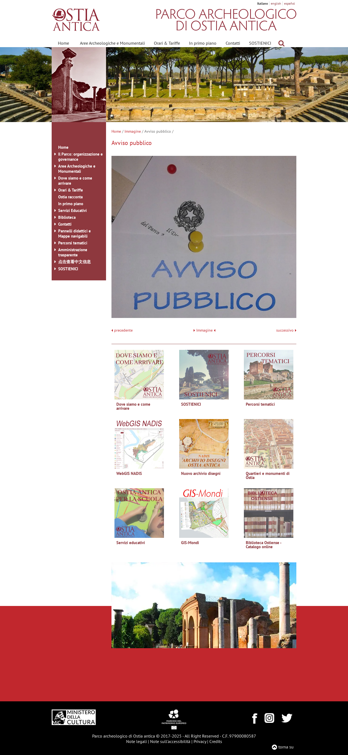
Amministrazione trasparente (72, 252)
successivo (286, 330)
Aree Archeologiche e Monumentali (112, 43)
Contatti (233, 43)
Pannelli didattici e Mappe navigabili (74, 233)
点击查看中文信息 (74, 261)
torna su (286, 747)
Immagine (133, 131)
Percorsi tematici (72, 242)
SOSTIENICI (260, 43)
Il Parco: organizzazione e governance (80, 156)
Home (63, 43)
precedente (123, 330)
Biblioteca (67, 217)
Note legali (136, 741)
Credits (215, 741)
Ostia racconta (70, 196)
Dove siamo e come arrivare (75, 180)
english (276, 3)
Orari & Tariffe (167, 43)
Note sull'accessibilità (170, 741)
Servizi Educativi (72, 210)
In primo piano (202, 43)
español (289, 3)
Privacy (200, 741)
